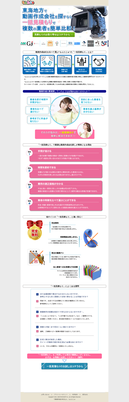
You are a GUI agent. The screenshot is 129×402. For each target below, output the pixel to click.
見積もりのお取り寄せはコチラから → (53, 34)
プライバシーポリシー (61, 394)
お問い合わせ (45, 394)
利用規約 (75, 394)
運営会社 (85, 394)
